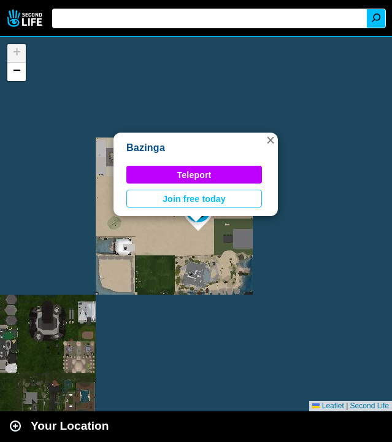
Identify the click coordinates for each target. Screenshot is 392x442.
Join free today (194, 199)
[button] (270, 140)
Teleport (194, 175)
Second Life (26, 18)
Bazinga (145, 147)
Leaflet (328, 405)
